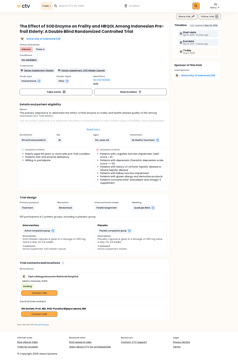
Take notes (56, 92)
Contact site (39, 293)
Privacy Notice (181, 342)
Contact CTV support (134, 342)
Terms (176, 346)
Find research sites (80, 342)
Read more (93, 129)
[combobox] (89, 6)
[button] (29, 60)
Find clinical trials (27, 342)
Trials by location (27, 346)
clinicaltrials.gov (41, 324)
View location (131, 92)
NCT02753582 (101, 79)
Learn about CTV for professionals (90, 346)
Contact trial (39, 314)
